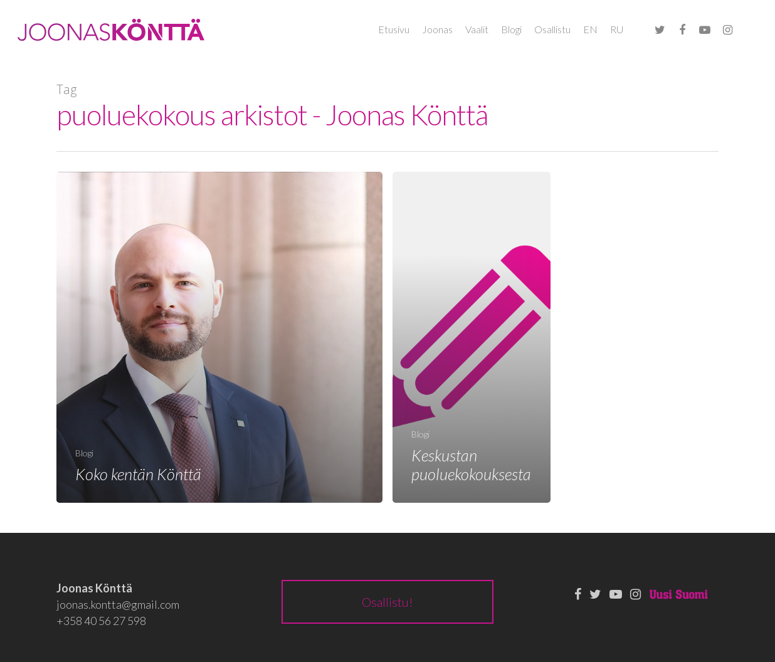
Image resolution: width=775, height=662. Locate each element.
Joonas (437, 29)
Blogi (511, 29)
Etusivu (393, 29)
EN (590, 29)
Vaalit (476, 29)
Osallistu (552, 29)
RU (616, 29)
